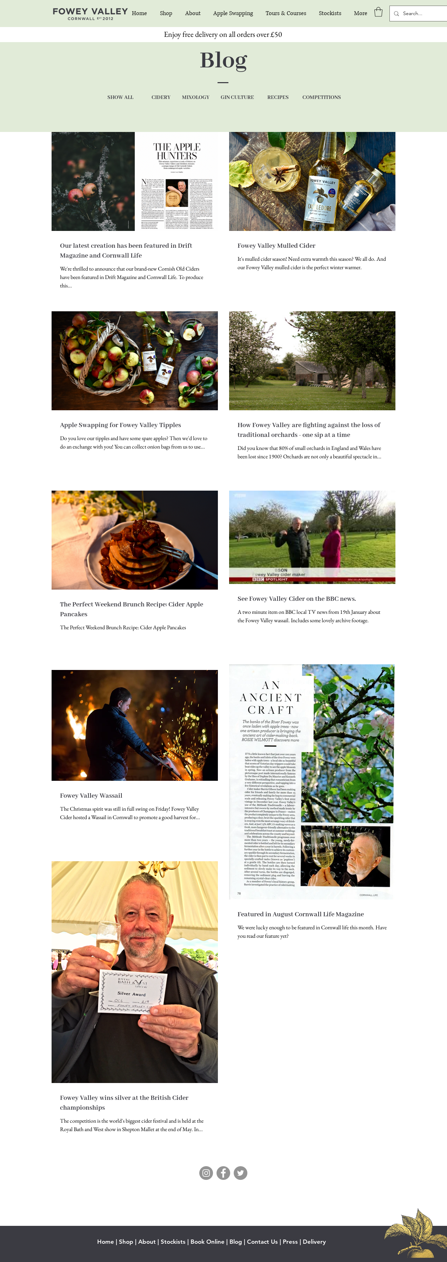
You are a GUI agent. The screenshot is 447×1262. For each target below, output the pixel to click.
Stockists (173, 1241)
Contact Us (262, 1241)
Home (105, 1241)
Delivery (314, 1241)
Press (290, 1241)
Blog (235, 1241)
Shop (126, 1241)
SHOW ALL (120, 97)
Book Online (208, 1241)
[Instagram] (206, 1173)
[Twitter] (240, 1173)
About (147, 1241)
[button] (378, 11)
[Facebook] (223, 1173)
